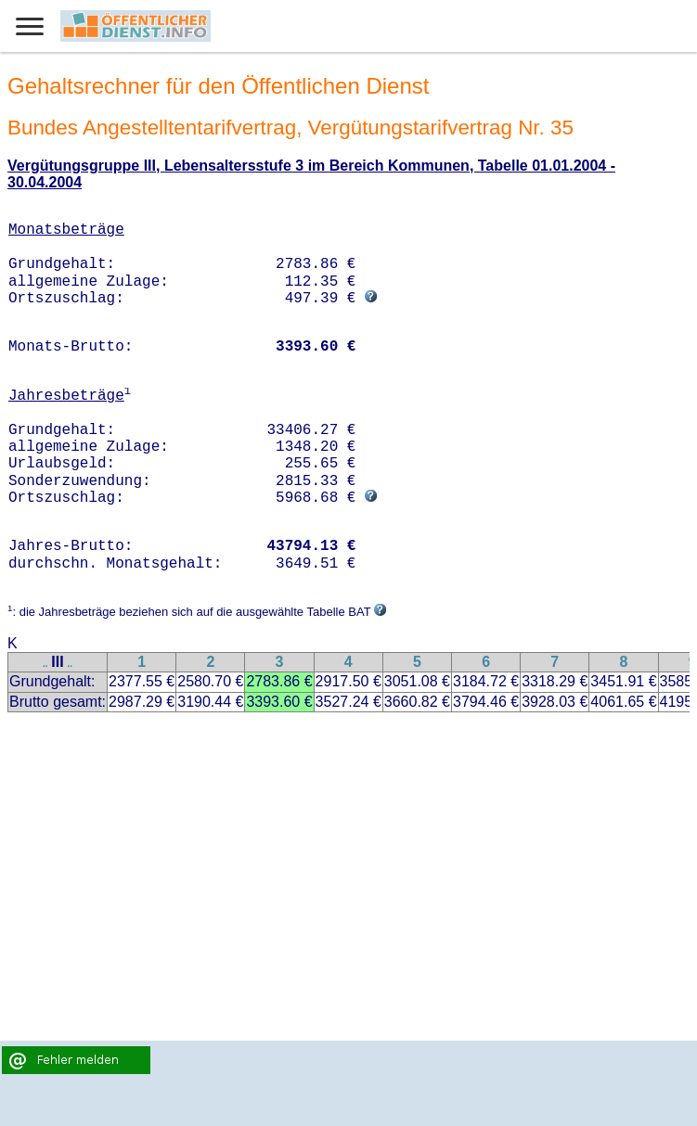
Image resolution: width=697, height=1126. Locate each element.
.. (45, 664)
